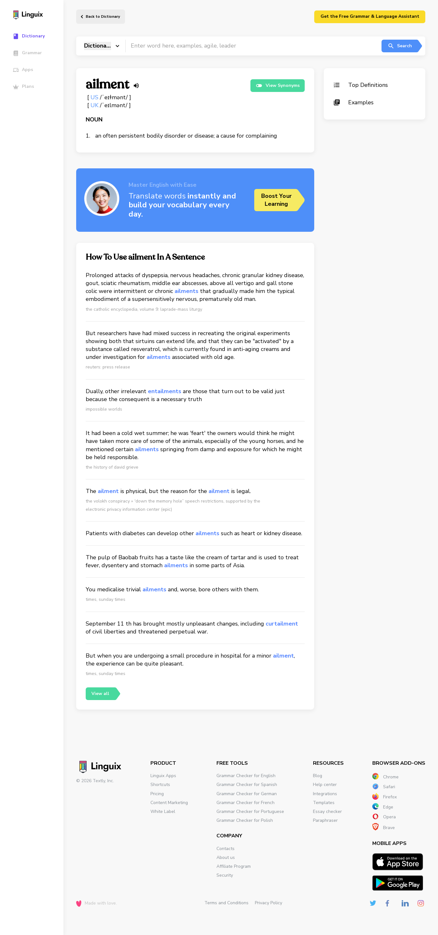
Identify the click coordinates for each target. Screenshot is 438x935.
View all (100, 694)
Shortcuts (160, 785)
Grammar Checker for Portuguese (250, 811)
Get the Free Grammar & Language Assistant (370, 16)
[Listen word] (136, 85)
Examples (353, 102)
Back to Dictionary (103, 16)
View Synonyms (278, 85)
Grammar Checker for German (246, 794)
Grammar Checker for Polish (244, 820)
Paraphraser (325, 820)
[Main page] (34, 15)
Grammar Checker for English (245, 776)
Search (400, 45)
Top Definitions (360, 85)
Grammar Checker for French (245, 803)
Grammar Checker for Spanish (246, 785)
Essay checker (327, 811)
